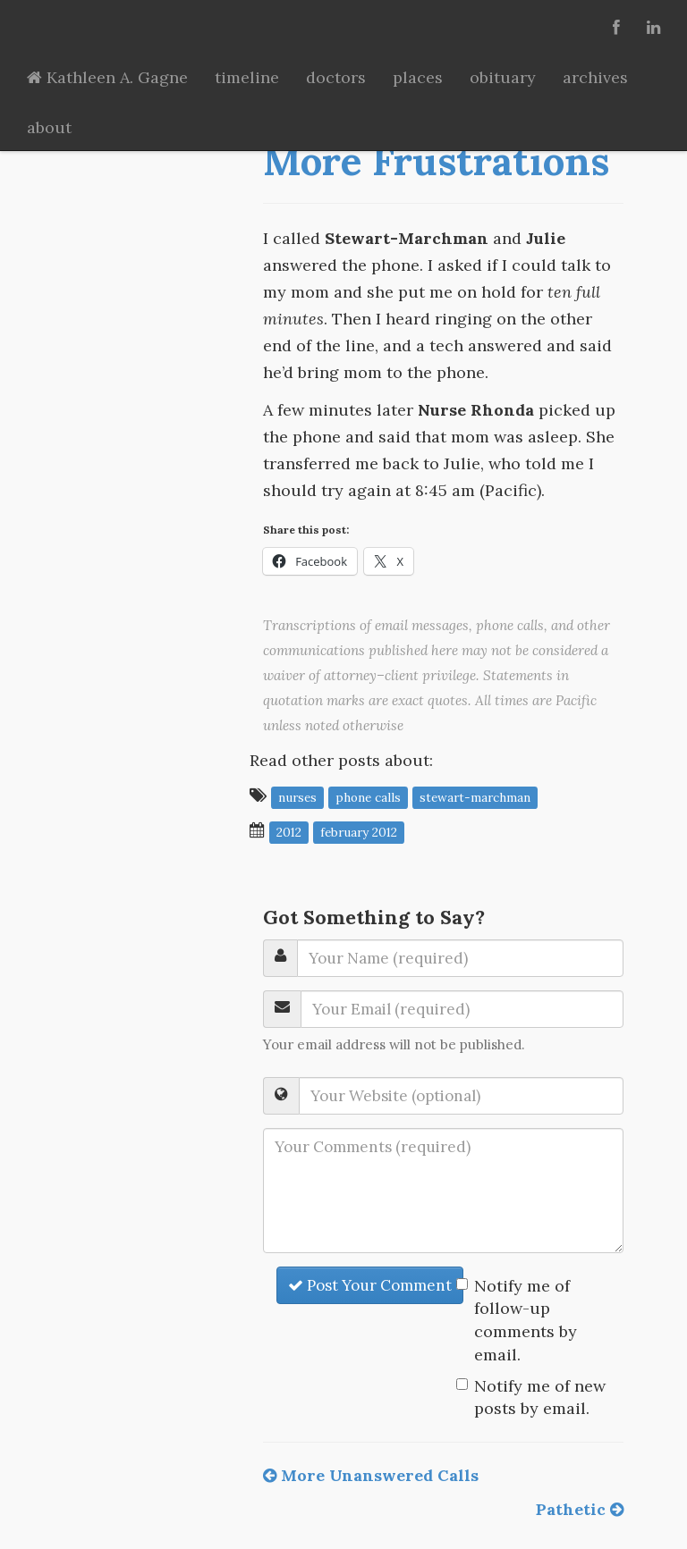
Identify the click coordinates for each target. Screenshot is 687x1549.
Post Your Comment (370, 1285)
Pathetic (579, 1509)
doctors (336, 77)
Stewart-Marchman (475, 796)
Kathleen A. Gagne (107, 77)
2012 (288, 831)
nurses (297, 796)
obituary (503, 77)
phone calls (368, 796)
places (418, 77)
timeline (247, 77)
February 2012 (358, 831)
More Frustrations (436, 161)
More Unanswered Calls (371, 1475)
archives (595, 77)
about (49, 127)
